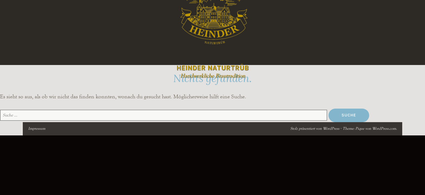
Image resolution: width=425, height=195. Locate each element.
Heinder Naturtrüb (212, 68)
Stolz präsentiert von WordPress (314, 128)
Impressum (36, 128)
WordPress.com (384, 128)
